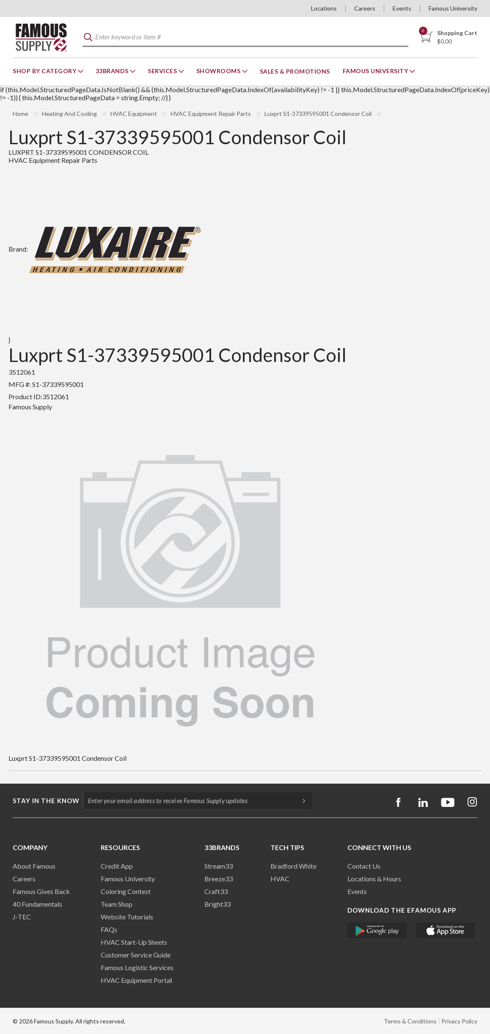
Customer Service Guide (136, 955)
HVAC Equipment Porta (135, 980)
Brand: (104, 249)
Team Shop (116, 904)
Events (402, 8)
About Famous (34, 866)
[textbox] (245, 37)
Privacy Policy (459, 1021)
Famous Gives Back (41, 891)
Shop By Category (45, 70)
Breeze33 (218, 879)
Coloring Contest (126, 891)
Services (163, 70)
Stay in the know (46, 800)
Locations (324, 8)
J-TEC (22, 917)
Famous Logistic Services (137, 967)
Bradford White (293, 866)
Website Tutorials (127, 917)
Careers (364, 8)
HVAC (279, 879)
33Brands (113, 70)
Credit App (117, 866)
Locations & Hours (374, 879)
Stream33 (218, 866)
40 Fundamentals (37, 904)
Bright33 (217, 904)
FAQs (109, 929)
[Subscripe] (299, 800)
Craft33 (216, 891)
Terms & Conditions (410, 1021)
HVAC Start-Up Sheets (134, 942)
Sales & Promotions (295, 71)
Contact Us (363, 866)
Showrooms (219, 70)
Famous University (453, 8)
